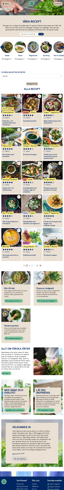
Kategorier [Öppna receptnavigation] (31, 84)
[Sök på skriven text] (41, 34)
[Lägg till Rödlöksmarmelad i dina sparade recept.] (39, 230)
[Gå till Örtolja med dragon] (32, 143)
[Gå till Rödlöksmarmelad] (32, 244)
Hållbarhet (35, 486)
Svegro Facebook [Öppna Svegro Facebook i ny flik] (53, 487)
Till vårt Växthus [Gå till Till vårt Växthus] (20, 459)
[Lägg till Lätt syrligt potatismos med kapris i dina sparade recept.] (19, 197)
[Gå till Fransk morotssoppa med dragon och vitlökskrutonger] (53, 211)
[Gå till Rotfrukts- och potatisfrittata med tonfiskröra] (11, 110)
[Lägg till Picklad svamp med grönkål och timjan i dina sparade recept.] (60, 163)
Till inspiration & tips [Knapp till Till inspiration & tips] (46, 410)
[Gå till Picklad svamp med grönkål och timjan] (53, 177)
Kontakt (34, 484)
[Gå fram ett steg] (41, 265)
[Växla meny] (5, 3)
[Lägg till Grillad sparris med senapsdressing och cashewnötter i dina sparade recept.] (60, 130)
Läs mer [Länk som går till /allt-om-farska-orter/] (5, 373)
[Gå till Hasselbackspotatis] (32, 110)
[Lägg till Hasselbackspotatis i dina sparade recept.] (39, 96)
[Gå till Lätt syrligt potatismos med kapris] (11, 211)
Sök (42, 34)
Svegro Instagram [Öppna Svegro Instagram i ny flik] (53, 484)
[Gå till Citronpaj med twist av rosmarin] (11, 244)
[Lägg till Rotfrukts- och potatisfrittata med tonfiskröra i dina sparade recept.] (19, 96)
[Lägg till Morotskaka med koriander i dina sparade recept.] (19, 130)
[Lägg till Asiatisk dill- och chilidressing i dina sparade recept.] (19, 163)
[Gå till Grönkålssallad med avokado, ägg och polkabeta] (32, 177)
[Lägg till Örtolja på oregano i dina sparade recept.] (60, 230)
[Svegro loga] (31, 4)
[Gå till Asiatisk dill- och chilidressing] (11, 177)
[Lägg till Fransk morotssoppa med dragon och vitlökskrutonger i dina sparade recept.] (60, 197)
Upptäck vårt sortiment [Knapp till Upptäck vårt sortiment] (15, 410)
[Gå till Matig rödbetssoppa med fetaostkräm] (53, 110)
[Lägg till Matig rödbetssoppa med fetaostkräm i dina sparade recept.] (60, 96)
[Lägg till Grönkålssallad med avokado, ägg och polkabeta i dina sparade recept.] (39, 163)
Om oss (34, 489)
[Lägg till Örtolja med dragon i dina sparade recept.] (39, 130)
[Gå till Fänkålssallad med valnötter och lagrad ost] (32, 211)
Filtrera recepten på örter (13, 72)
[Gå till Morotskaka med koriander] (11, 143)
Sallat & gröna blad (22, 486)
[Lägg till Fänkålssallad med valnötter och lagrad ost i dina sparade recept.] (39, 197)
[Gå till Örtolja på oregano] (53, 244)
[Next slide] (62, 47)
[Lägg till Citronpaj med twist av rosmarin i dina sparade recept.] (19, 230)
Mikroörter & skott (22, 489)
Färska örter (20, 484)
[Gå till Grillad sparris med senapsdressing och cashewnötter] (53, 143)
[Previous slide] (2, 47)
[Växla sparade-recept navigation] (58, 4)
